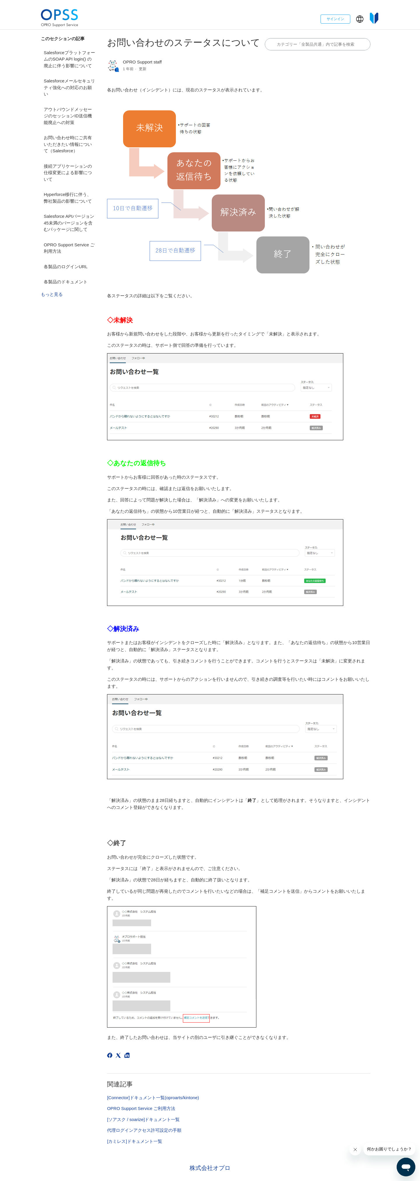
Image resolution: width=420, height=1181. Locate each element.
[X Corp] (119, 1056)
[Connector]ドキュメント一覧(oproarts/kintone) (153, 1097)
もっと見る (52, 294)
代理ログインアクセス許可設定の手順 (144, 1130)
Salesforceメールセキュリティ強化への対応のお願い (69, 87)
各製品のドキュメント (66, 281)
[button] (359, 19)
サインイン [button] (335, 19)
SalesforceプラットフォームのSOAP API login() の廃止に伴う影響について (69, 59)
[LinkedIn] (128, 1056)
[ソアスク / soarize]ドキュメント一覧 (143, 1119)
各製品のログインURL (66, 266)
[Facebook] (110, 1056)
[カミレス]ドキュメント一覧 (134, 1141)
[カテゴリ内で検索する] (317, 44)
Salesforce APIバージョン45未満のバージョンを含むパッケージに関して (69, 223)
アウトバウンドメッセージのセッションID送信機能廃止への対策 (68, 116)
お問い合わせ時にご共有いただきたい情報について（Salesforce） (68, 144)
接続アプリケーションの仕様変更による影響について (68, 173)
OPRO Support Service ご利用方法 (69, 248)
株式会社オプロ (210, 1168)
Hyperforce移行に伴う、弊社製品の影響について (68, 198)
